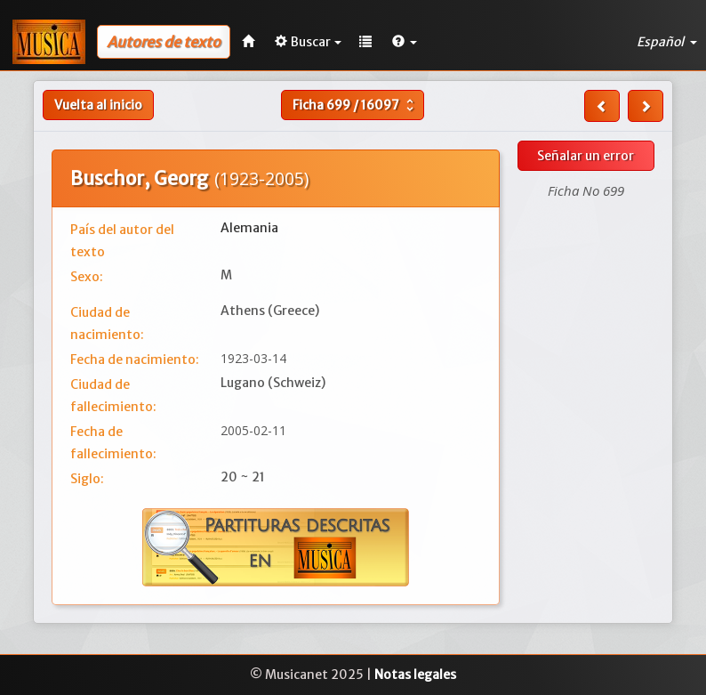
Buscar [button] (308, 42)
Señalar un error (585, 156)
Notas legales (415, 675)
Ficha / (355, 105)
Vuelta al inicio (98, 105)
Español (667, 42)
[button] (404, 42)
